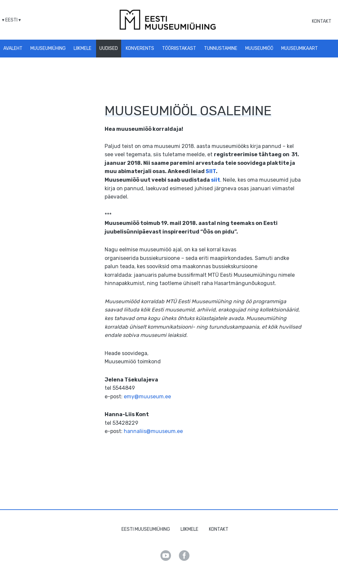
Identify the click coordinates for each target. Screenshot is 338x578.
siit (215, 180)
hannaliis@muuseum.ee (153, 431)
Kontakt (321, 21)
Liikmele (82, 48)
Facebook (184, 555)
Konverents (140, 48)
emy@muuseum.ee (147, 396)
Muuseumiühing (48, 48)
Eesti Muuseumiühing (145, 529)
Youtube (165, 555)
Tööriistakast (179, 48)
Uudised (108, 48)
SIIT (211, 171)
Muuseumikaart (299, 48)
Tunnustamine (220, 48)
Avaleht (12, 48)
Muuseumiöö (259, 48)
